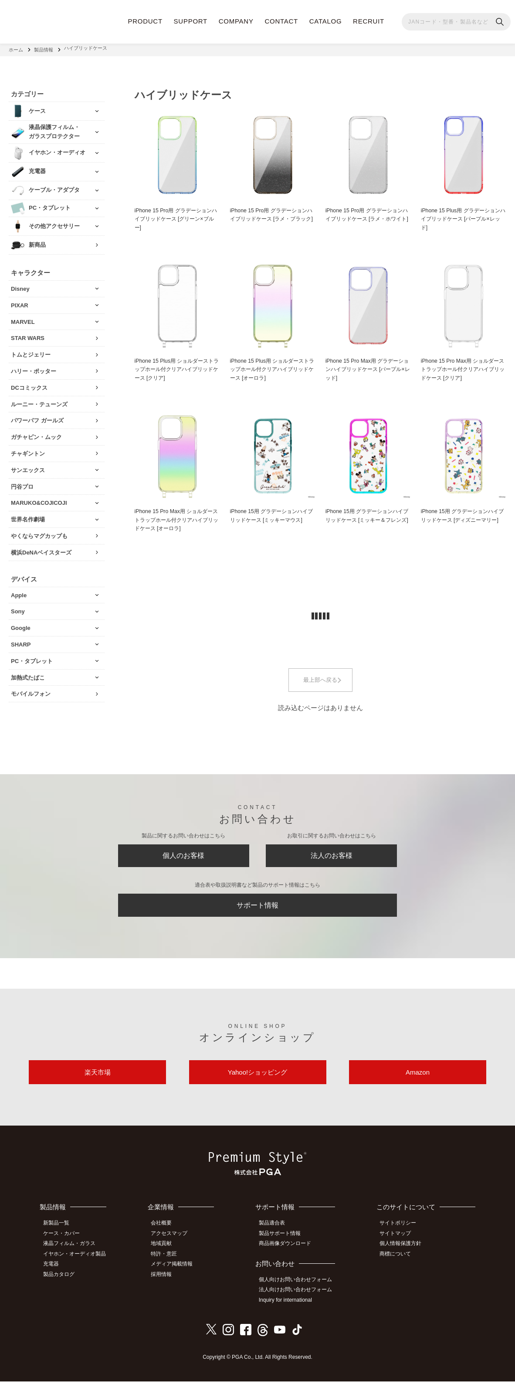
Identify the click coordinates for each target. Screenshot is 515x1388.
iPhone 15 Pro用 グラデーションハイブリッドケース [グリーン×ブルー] (176, 216)
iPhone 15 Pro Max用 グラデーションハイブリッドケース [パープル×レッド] (367, 368)
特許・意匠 (169, 1262)
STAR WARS (27, 334)
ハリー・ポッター (33, 367)
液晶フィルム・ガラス (72, 1252)
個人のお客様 (183, 854)
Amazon (418, 1080)
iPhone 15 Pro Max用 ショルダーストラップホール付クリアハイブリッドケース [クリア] (463, 368)
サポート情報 (257, 908)
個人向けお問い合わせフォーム (299, 1288)
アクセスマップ (174, 1243)
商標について (398, 1262)
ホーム (16, 48)
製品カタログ (62, 1282)
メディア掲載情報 (177, 1272)
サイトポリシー (401, 1233)
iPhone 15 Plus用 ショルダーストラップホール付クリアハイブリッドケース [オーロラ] (272, 368)
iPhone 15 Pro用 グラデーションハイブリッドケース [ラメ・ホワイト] (366, 216)
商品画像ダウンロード (289, 1252)
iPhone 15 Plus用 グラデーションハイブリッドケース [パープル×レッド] (463, 216)
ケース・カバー (64, 1243)
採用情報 (166, 1282)
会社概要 (166, 1233)
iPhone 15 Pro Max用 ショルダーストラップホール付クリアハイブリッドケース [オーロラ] (177, 520)
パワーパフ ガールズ (37, 417)
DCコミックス (29, 384)
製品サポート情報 (284, 1243)
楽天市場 (98, 1080)
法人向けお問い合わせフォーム (299, 1298)
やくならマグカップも (39, 532)
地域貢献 (166, 1252)
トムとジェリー (31, 351)
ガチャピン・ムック (36, 433)
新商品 (37, 241)
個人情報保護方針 (403, 1252)
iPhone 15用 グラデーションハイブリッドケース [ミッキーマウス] (272, 516)
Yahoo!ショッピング (257, 1080)
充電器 (54, 1272)
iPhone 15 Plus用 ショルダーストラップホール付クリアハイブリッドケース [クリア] (177, 368)
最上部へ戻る (320, 681)
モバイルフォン (31, 690)
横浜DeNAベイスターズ (41, 549)
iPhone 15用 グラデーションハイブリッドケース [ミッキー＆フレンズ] (367, 520)
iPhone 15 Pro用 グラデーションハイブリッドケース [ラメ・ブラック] (271, 216)
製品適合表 (276, 1233)
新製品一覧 (59, 1233)
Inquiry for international (289, 1307)
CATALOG (325, 21)
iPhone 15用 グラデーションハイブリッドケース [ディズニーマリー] (463, 520)
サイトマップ (398, 1243)
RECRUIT (368, 21)
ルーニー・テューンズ (39, 401)
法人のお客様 (331, 854)
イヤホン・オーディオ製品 (77, 1262)
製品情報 (43, 48)
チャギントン (28, 450)
